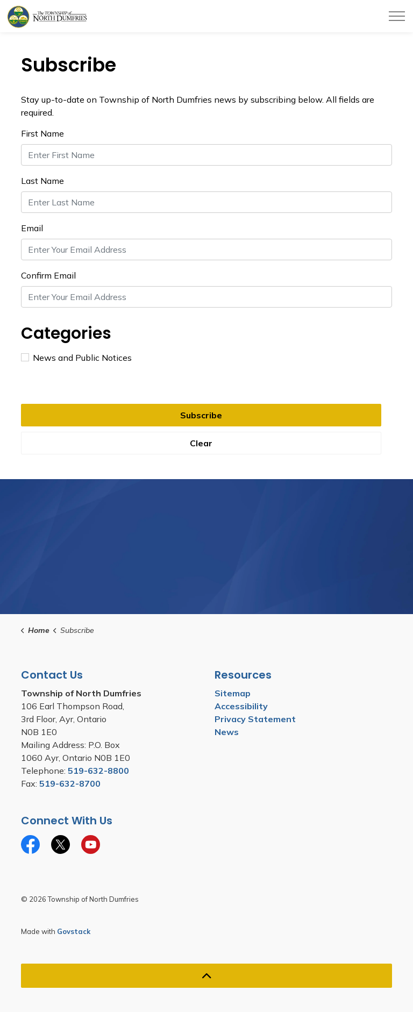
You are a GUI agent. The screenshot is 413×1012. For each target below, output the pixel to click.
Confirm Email (48, 275)
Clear (201, 443)
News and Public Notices (76, 357)
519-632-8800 (98, 770)
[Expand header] (397, 16)
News (227, 731)
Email (32, 228)
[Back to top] (206, 976)
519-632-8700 (70, 783)
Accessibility (241, 706)
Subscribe (201, 415)
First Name (42, 133)
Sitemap (233, 693)
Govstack (73, 931)
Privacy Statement (255, 719)
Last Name (42, 180)
